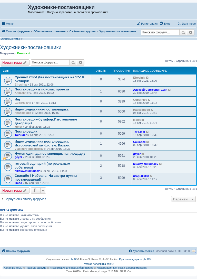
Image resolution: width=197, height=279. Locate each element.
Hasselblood (23, 112)
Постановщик (26, 131)
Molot (18, 126)
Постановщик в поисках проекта (42, 89)
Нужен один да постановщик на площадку (50, 153)
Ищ (17, 99)
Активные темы (10, 39)
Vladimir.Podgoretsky (29, 148)
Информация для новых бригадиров (71, 267)
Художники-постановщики (30, 47)
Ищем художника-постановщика (41, 109)
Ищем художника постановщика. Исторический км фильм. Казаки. (42, 143)
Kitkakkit (20, 92)
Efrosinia (21, 84)
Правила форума (36, 267)
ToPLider (21, 134)
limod (18, 182)
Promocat (23, 53)
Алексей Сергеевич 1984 (150, 89)
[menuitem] (164, 24)
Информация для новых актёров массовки (121, 267)
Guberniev (21, 102)
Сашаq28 (139, 141)
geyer (18, 157)
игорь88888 (141, 176)
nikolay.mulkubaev (27, 170)
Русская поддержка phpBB (135, 259)
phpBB (73, 259)
